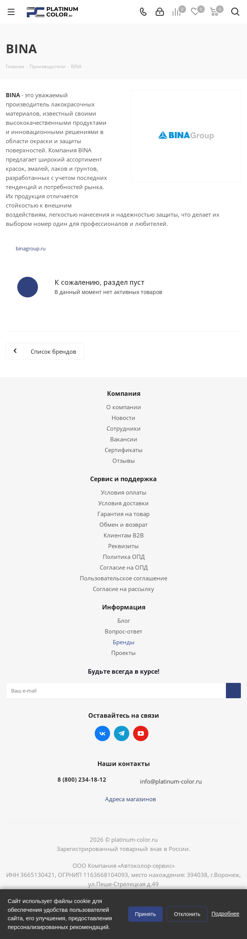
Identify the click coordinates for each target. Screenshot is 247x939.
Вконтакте (102, 733)
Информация (123, 607)
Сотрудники (124, 428)
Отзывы (123, 460)
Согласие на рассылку (123, 589)
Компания (123, 393)
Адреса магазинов (130, 799)
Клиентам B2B (124, 535)
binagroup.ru (31, 248)
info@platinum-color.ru (171, 781)
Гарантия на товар (123, 514)
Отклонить (187, 914)
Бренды (124, 642)
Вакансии (123, 439)
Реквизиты (123, 546)
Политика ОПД (124, 556)
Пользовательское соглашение (123, 578)
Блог (123, 620)
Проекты (123, 652)
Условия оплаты (124, 492)
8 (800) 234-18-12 (82, 779)
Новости (123, 417)
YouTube (140, 733)
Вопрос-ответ (123, 631)
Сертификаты (124, 450)
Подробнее (225, 914)
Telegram (121, 733)
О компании (123, 407)
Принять (145, 914)
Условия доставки (123, 503)
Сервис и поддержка (123, 479)
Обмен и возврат (123, 524)
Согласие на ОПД (124, 567)
